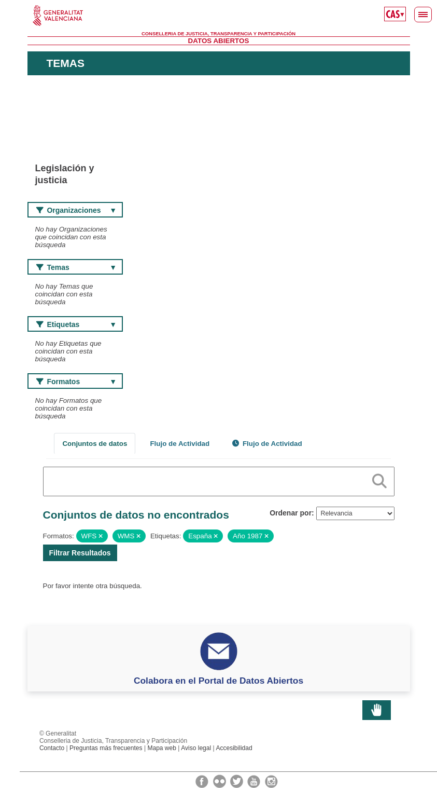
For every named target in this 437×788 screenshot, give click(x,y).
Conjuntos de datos (94, 443)
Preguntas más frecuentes (106, 748)
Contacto (51, 748)
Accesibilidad (234, 748)
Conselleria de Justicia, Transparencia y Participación (218, 33)
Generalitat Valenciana (219, 15)
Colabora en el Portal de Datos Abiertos (218, 680)
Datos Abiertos (218, 41)
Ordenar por (291, 513)
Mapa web (161, 748)
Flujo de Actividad (179, 443)
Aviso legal (196, 748)
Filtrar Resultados (80, 553)
